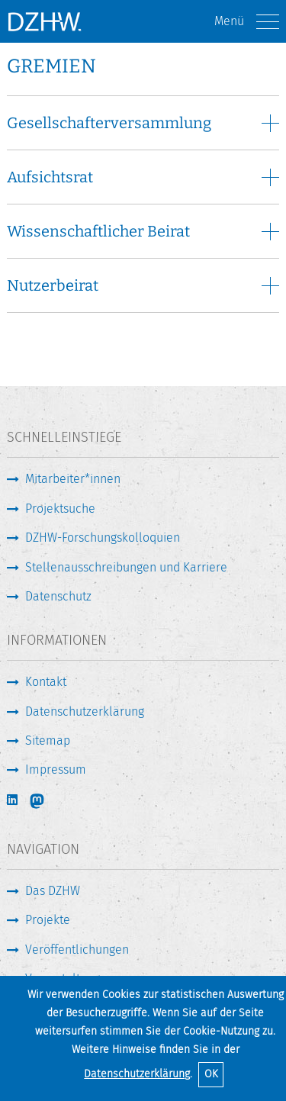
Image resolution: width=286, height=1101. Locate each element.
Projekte (47, 920)
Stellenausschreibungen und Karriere (126, 567)
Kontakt (45, 681)
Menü (246, 21)
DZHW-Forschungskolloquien (102, 537)
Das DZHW (52, 891)
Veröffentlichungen (77, 949)
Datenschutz (58, 596)
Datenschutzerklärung (137, 1073)
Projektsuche (60, 508)
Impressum (55, 769)
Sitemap (47, 740)
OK (211, 1073)
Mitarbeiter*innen (73, 479)
